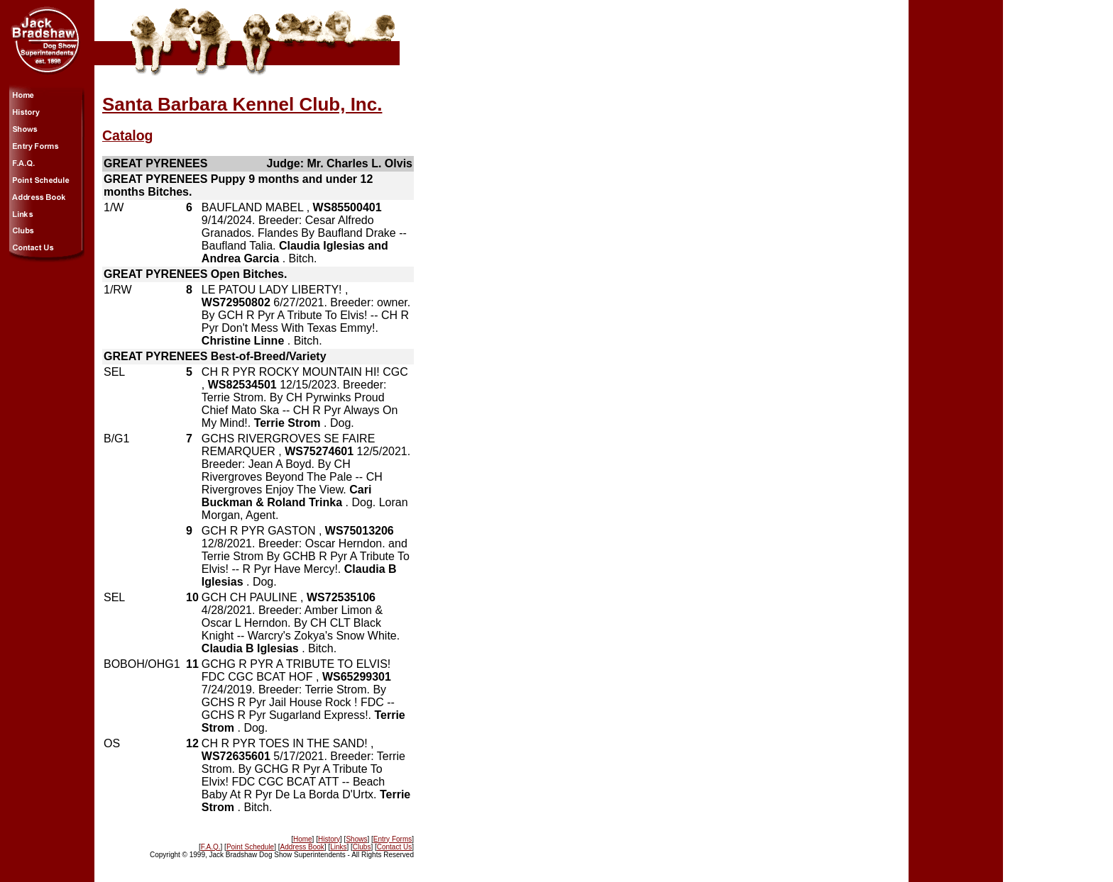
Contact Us (394, 847)
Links (338, 847)
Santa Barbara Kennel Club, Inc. (242, 104)
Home (302, 839)
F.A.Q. (211, 847)
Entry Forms (392, 839)
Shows (356, 839)
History (329, 839)
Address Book (302, 847)
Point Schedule (250, 847)
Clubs (362, 847)
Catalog (127, 135)
